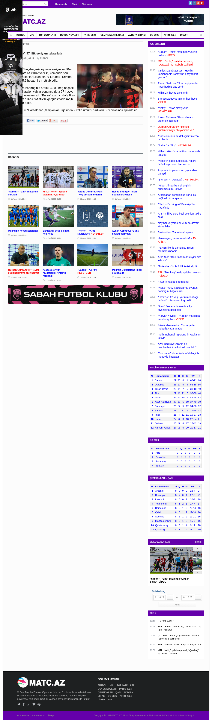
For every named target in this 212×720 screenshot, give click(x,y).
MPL (32, 35)
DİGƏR (183, 35)
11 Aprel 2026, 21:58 (53, 199)
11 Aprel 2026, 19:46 (18, 235)
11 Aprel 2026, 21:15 (88, 199)
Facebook (194, 3)
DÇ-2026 (154, 35)
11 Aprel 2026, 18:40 (18, 277)
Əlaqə (74, 4)
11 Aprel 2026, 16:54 (88, 277)
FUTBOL (20, 35)
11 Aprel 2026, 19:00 (122, 238)
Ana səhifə (23, 715)
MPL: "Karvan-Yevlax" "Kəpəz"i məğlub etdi (179, 644)
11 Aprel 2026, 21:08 (122, 199)
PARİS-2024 (90, 35)
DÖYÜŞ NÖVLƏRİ (69, 35)
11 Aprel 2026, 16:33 (122, 277)
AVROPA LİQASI (136, 35)
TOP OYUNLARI (47, 35)
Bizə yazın (87, 4)
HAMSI (198, 542)
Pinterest (202, 3)
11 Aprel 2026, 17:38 (53, 280)
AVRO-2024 (170, 35)
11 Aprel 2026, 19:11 (88, 238)
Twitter (190, 3)
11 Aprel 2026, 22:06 (18, 199)
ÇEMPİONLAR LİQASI (112, 35)
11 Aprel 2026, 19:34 (53, 238)
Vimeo (34, 704)
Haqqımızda (61, 4)
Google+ (198, 3)
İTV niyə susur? (166, 620)
